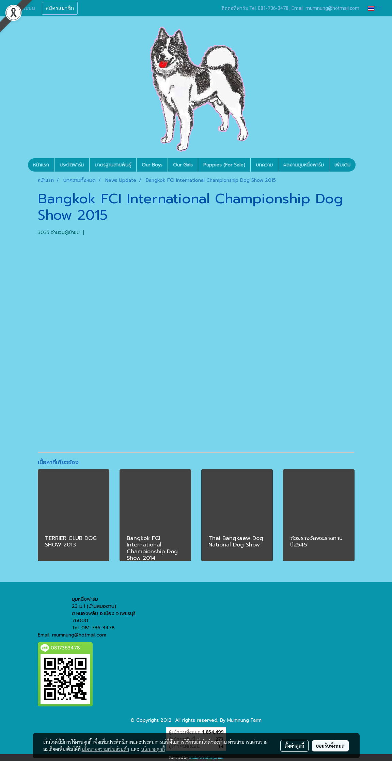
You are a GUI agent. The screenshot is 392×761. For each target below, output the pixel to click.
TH (375, 8)
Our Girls (183, 165)
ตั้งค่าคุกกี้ (294, 746)
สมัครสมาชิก (60, 8)
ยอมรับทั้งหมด (330, 746)
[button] (361, 165)
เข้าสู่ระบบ (23, 8)
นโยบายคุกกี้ (153, 749)
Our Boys (152, 165)
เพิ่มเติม (342, 165)
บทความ (264, 165)
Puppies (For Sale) (224, 165)
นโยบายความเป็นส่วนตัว (105, 749)
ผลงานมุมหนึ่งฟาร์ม (303, 165)
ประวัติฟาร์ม (72, 165)
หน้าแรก (41, 165)
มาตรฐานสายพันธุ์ (113, 165)
